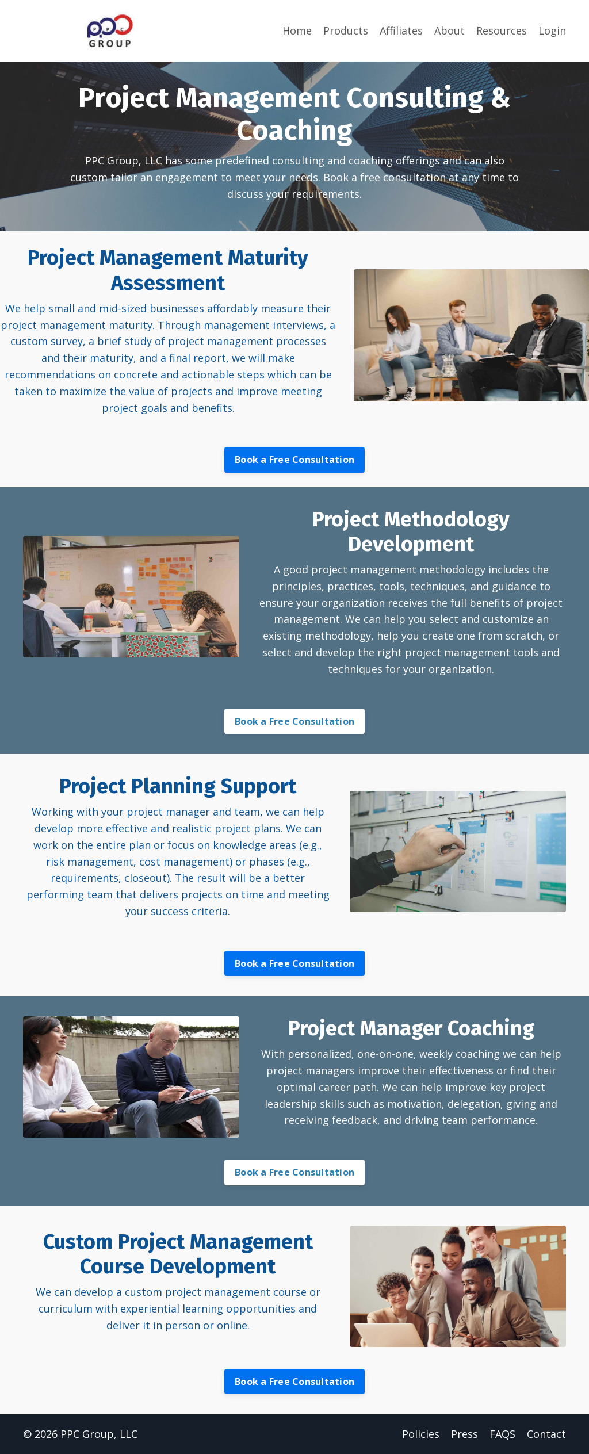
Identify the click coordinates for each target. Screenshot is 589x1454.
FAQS (502, 1434)
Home (297, 30)
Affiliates (401, 30)
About (449, 30)
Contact (546, 1434)
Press (464, 1434)
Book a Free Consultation (294, 459)
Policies (420, 1434)
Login (552, 30)
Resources (501, 30)
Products (345, 30)
